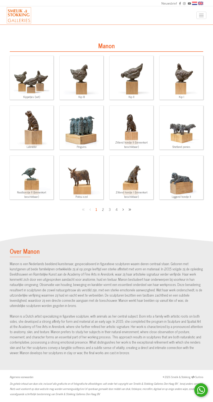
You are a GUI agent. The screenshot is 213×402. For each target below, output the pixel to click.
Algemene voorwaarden (21, 377)
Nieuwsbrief (169, 3)
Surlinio (199, 377)
